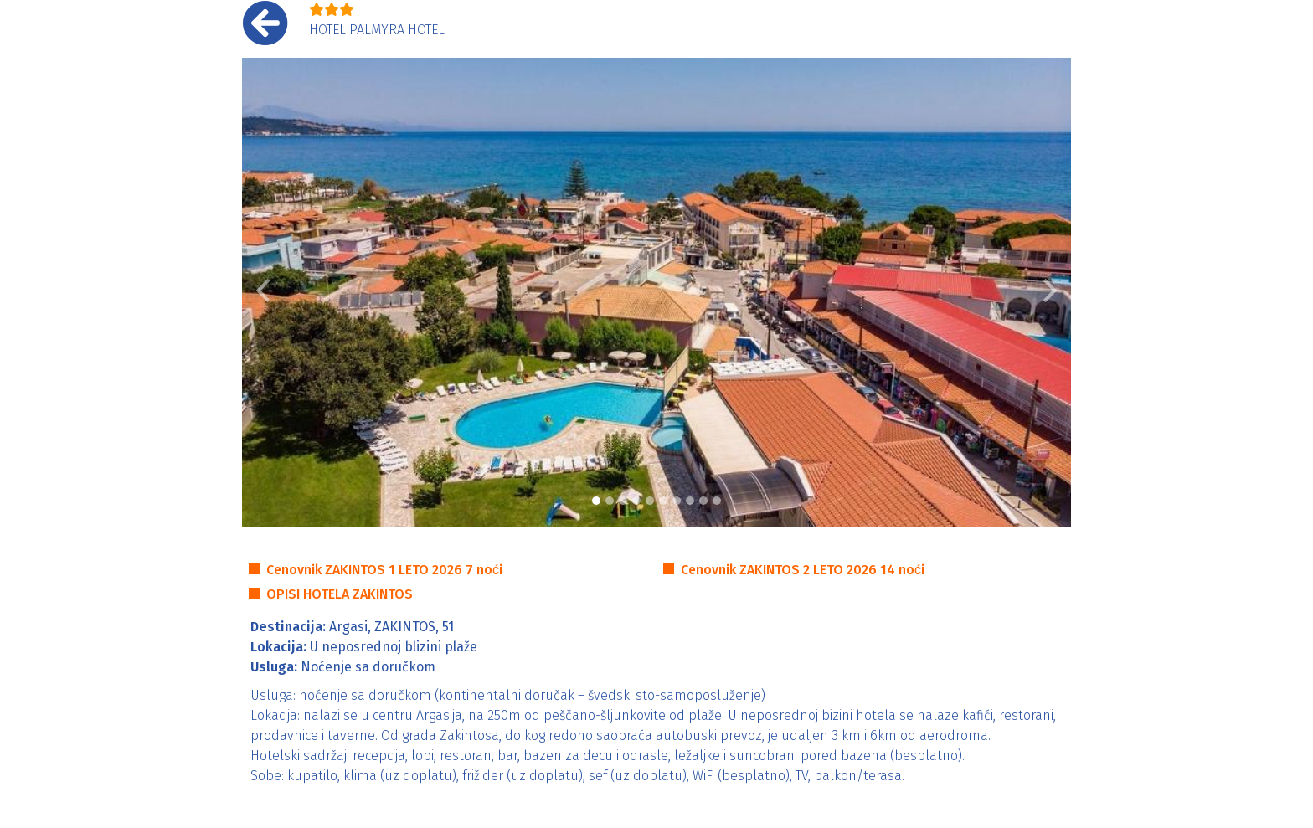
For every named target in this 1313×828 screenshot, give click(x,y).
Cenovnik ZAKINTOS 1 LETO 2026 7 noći (384, 570)
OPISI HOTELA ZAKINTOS (339, 594)
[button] (263, 292)
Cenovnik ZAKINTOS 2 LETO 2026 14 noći (802, 570)
